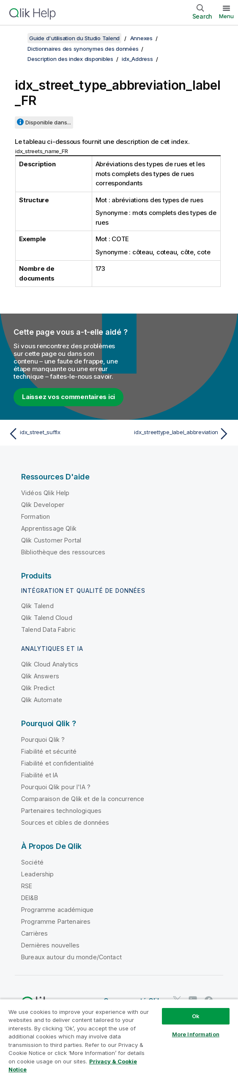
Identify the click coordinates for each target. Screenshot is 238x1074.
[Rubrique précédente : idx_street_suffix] (61, 433)
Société (32, 862)
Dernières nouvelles (50, 945)
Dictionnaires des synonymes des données (82, 48)
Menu (226, 16)
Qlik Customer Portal (51, 540)
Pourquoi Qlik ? (43, 739)
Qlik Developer (42, 504)
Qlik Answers (40, 676)
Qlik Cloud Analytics (49, 664)
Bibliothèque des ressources (63, 552)
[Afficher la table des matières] (17, 38)
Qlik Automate (41, 699)
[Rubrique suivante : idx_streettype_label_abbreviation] (176, 433)
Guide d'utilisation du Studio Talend (74, 38)
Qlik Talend (37, 605)
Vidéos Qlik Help (45, 492)
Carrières (34, 933)
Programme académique (57, 909)
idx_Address (137, 58)
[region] (119, 1036)
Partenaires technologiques (61, 810)
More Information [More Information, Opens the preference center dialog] (195, 1034)
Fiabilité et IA (39, 775)
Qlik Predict (38, 687)
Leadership (37, 874)
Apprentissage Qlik (49, 528)
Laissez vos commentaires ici (68, 397)
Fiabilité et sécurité (49, 751)
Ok (196, 1016)
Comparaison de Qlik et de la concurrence (82, 798)
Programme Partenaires (55, 921)
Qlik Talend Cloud (46, 617)
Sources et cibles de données (65, 822)
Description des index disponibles (70, 58)
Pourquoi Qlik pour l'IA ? (55, 786)
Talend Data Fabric (48, 629)
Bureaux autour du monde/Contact (71, 957)
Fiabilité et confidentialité (57, 763)
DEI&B (29, 897)
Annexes (141, 38)
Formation (35, 516)
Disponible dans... (48, 122)
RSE (26, 885)
